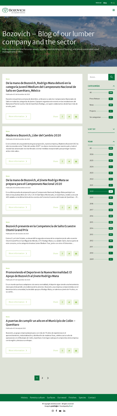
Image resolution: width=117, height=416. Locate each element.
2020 (101, 191)
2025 (101, 160)
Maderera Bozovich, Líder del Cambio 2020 (33, 135)
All (101, 92)
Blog (105, 3)
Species (82, 397)
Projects (101, 111)
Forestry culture (37, 397)
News (8, 79)
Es (111, 3)
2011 (101, 247)
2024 (101, 166)
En (114, 3)
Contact (92, 397)
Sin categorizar (101, 117)
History (24, 397)
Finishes (72, 397)
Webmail (98, 3)
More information (18, 116)
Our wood (61, 397)
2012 (101, 240)
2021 (101, 185)
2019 (101, 197)
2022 (101, 179)
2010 (101, 253)
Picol (70, 406)
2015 (101, 222)
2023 (101, 173)
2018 (101, 203)
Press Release (101, 99)
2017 (101, 210)
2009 (101, 259)
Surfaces (51, 397)
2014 (101, 228)
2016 (101, 216)
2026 (101, 154)
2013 (101, 234)
